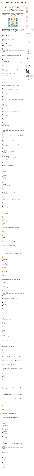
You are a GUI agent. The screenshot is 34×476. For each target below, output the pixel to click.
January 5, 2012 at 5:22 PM (5, 70)
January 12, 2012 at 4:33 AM (5, 437)
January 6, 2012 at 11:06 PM (5, 340)
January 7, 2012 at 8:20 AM (5, 350)
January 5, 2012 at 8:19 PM (5, 145)
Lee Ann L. (4, 77)
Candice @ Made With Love (5, 61)
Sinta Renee (4, 117)
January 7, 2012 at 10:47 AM (5, 365)
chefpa (3, 237)
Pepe (3, 51)
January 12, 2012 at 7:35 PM (5, 466)
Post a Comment (4, 467)
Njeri (3, 435)
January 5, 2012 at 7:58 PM (5, 141)
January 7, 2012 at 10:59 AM (5, 370)
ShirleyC (4, 161)
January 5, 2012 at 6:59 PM (5, 119)
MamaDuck (4, 252)
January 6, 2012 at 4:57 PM (5, 264)
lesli (3, 330)
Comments (27, 67)
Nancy (3, 375)
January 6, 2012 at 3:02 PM (5, 246)
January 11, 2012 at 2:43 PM (5, 429)
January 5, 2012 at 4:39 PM (5, 56)
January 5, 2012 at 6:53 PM (5, 115)
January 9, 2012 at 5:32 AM (5, 388)
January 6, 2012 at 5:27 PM (5, 284)
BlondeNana (4, 446)
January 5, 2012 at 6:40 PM (5, 105)
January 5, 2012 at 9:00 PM (5, 169)
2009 (27, 56)
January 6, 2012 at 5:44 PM (5, 292)
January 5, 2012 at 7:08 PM (5, 129)
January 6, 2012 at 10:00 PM (5, 328)
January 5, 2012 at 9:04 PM (5, 182)
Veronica (4, 393)
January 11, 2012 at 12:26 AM (5, 414)
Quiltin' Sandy (4, 150)
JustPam (4, 44)
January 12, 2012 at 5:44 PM (5, 449)
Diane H (4, 139)
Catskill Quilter (4, 431)
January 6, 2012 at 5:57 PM (5, 299)
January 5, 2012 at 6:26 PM (5, 93)
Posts (27, 66)
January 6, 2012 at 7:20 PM (5, 309)
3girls (3, 286)
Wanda (3, 352)
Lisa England (4, 95)
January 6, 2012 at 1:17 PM (5, 235)
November (28, 42)
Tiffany (3, 81)
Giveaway (4, 41)
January (27, 51)
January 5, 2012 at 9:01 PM (5, 173)
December (28, 41)
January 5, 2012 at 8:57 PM (5, 159)
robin (3, 131)
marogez (4, 110)
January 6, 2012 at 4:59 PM (5, 268)
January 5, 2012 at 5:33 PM (5, 79)
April (27, 48)
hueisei (3, 219)
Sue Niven (4, 209)
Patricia (4, 397)
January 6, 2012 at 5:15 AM (5, 228)
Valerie (3, 294)
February (28, 50)
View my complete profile (28, 79)
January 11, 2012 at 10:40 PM (5, 433)
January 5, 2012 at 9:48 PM (5, 193)
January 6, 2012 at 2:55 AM (5, 217)
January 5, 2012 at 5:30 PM (5, 75)
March (27, 49)
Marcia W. (4, 304)
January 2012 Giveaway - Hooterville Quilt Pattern (29, 53)
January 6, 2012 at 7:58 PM (5, 313)
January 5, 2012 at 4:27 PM (5, 49)
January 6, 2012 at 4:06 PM (5, 257)
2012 (27, 40)
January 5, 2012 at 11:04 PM (5, 207)
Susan (3, 84)
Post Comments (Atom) (5, 471)
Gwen (3, 191)
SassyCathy (4, 164)
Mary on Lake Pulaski (5, 259)
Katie (3, 121)
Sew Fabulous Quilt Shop (13, 3)
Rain (3, 198)
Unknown (4, 184)
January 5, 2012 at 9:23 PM (5, 189)
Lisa (3, 318)
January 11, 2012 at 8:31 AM (5, 421)
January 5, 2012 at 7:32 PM (5, 137)
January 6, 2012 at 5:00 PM (5, 272)
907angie (4, 311)
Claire (3, 439)
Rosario (4, 423)
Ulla (3, 345)
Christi (3, 442)
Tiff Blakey (4, 124)
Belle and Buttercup (28, 73)
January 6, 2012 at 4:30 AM (5, 221)
